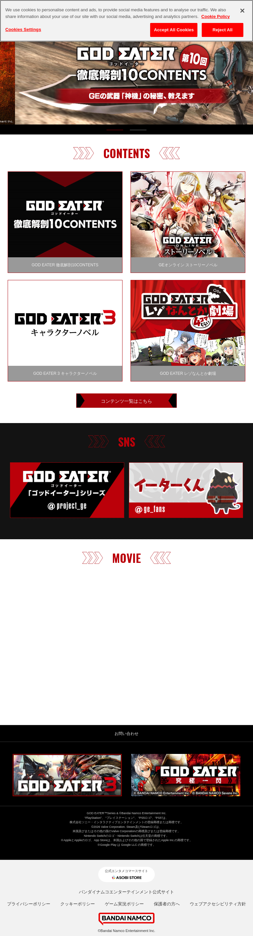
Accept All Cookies (174, 29)
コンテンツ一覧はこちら (126, 400)
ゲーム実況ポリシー (124, 903)
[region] (126, 21)
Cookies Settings (23, 29)
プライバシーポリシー (28, 903)
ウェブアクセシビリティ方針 (218, 903)
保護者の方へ (167, 903)
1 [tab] (115, 131)
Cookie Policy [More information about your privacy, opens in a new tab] (215, 16)
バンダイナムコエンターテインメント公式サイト (126, 891)
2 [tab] (138, 131)
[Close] (242, 10)
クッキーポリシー (77, 903)
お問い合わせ (126, 733)
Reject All (222, 29)
